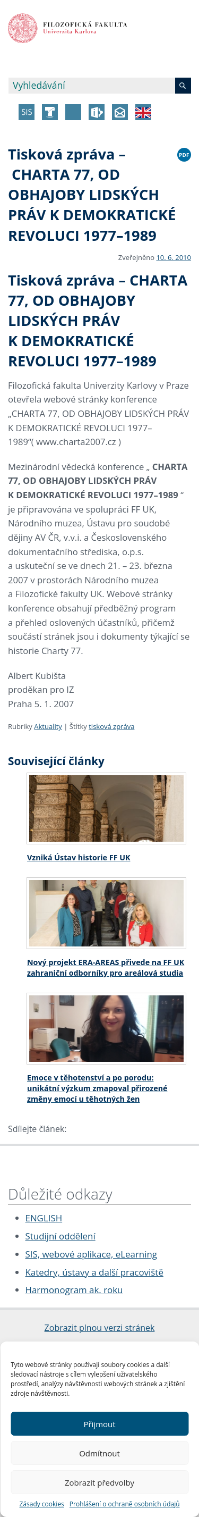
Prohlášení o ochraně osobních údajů (125, 1503)
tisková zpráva (111, 726)
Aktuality (48, 726)
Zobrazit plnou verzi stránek (100, 1328)
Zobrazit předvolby (99, 1482)
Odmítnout (99, 1453)
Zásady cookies (41, 1503)
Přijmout (99, 1424)
